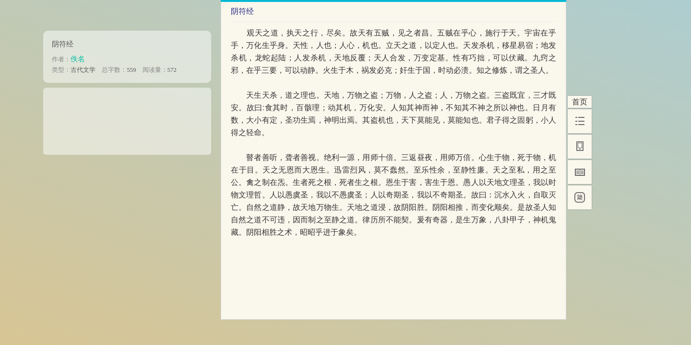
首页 (579, 102)
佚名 (78, 59)
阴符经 (62, 44)
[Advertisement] (127, 118)
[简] (580, 197)
